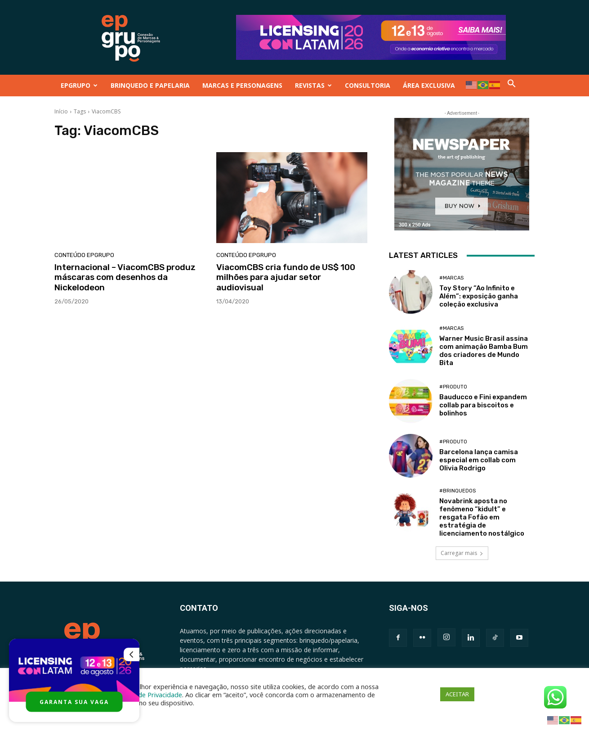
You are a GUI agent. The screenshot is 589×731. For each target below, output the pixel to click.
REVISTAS (313, 85)
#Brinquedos (457, 490)
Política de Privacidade (148, 694)
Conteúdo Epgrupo (84, 255)
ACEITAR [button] (457, 694)
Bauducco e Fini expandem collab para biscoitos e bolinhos (483, 405)
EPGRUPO (79, 85)
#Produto (453, 386)
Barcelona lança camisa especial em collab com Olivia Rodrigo (478, 460)
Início (61, 111)
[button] (511, 85)
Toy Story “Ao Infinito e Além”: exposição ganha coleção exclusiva (478, 296)
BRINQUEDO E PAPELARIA (150, 85)
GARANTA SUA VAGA (74, 702)
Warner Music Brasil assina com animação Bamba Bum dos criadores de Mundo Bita (483, 350)
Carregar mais (462, 553)
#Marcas (451, 277)
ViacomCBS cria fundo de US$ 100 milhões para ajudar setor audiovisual (285, 277)
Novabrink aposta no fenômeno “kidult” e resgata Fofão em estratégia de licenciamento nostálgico (481, 517)
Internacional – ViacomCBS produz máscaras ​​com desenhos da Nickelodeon (125, 277)
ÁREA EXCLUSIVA (429, 85)
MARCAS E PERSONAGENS (242, 85)
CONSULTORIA (367, 85)
